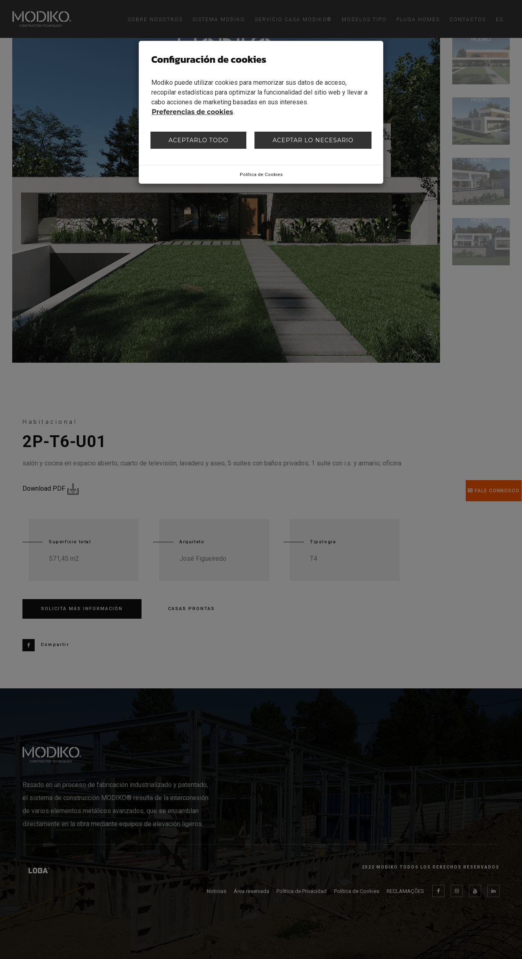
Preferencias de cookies (192, 112)
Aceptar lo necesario (312, 140)
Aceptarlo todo (198, 140)
